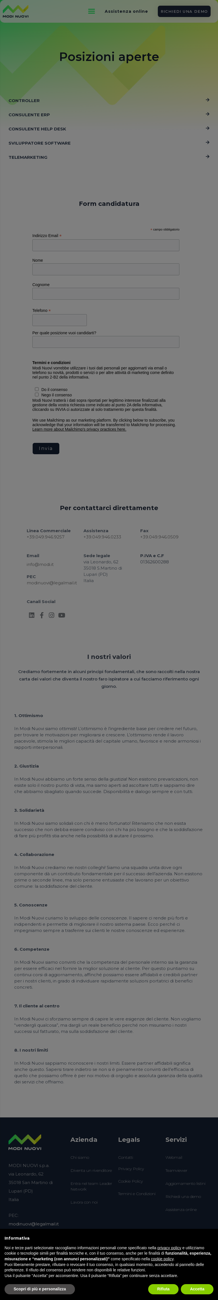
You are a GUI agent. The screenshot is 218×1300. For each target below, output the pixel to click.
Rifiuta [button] (163, 1289)
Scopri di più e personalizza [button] (40, 1289)
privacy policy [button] (169, 1248)
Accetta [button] (197, 1289)
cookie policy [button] (162, 1259)
